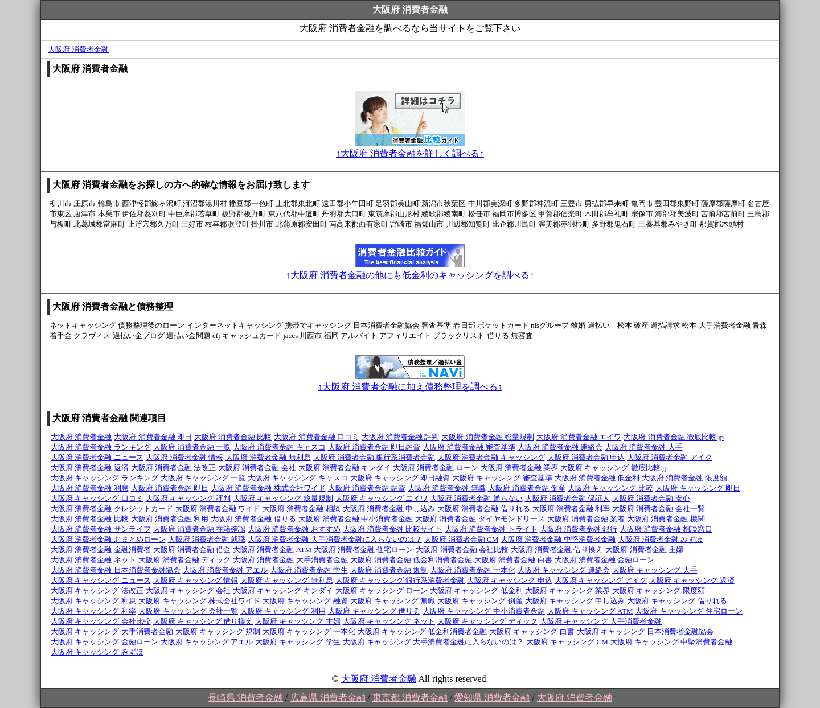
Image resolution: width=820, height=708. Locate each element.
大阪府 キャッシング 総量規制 (283, 498)
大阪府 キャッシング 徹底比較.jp (614, 467)
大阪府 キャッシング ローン (381, 590)
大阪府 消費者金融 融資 (367, 488)
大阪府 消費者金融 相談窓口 (666, 529)
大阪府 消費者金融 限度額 (684, 478)
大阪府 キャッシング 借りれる (677, 600)
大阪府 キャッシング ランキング (104, 478)
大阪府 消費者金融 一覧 (192, 447)
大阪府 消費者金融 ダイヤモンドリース (480, 518)
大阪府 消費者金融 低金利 (597, 478)
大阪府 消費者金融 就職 (207, 539)
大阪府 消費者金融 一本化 (472, 570)
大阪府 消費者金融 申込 (586, 457)
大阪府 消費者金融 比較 (233, 437)
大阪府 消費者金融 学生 (309, 570)
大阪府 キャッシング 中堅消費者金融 (671, 641)
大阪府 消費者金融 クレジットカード (112, 508)
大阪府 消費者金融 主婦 (644, 549)
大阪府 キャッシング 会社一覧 (188, 611)
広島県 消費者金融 (328, 697)
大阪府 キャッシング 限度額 (658, 590)
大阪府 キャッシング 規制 (218, 631)
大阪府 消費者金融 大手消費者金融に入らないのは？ (335, 539)
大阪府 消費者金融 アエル (225, 570)
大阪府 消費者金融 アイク (669, 457)
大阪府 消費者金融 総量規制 (487, 437)
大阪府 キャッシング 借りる (374, 611)
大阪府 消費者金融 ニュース (97, 457)
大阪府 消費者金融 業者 (586, 518)
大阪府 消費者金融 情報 (185, 457)
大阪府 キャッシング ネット (389, 621)
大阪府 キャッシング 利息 (93, 600)
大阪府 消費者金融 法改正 (173, 467)
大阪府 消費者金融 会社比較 (462, 549)
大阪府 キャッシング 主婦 (298, 621)
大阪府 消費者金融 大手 (644, 447)
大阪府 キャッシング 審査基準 (502, 478)
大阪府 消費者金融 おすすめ (294, 529)
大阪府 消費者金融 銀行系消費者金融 (374, 457)
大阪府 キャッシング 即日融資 (400, 478)
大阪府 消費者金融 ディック (184, 559)
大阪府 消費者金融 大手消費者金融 (290, 559)
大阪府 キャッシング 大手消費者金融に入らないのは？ (433, 641)
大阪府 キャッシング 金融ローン (104, 641)
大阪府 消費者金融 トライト (491, 529)
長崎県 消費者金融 (245, 697)
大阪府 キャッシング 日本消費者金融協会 (645, 631)
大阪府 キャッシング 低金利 (476, 590)
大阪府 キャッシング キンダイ (283, 590)
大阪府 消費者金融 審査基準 (469, 447)
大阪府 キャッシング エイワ (381, 498)
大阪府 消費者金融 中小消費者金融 (355, 518)
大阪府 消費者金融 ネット (93, 559)
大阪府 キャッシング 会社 (188, 590)
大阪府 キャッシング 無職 (393, 600)
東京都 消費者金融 (410, 697)
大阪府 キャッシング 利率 (93, 611)
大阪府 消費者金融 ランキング (101, 447)
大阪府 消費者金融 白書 (513, 559)
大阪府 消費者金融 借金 (192, 549)
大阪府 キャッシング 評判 (188, 498)
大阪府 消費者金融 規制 (389, 570)
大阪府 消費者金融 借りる (253, 518)
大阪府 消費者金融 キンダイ (344, 467)
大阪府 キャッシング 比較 (610, 488)
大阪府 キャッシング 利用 (283, 611)
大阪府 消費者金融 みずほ (660, 539)
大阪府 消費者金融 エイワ (579, 437)
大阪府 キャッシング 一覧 (203, 478)
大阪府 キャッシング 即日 (698, 488)
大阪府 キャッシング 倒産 (480, 600)
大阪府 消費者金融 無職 (447, 488)
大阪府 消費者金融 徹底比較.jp (674, 437)
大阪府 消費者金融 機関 (666, 518)
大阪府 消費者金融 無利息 (268, 457)
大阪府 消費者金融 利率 (571, 508)
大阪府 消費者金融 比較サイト (393, 529)
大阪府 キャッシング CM (567, 641)
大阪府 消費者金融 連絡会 (560, 447)
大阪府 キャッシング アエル (207, 641)
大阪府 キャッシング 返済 (692, 580)
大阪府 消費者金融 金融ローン (605, 559)
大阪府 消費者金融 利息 (90, 488)
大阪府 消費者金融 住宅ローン (364, 549)
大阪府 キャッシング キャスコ (298, 478)
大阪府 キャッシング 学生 (298, 641)
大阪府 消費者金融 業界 (520, 467)
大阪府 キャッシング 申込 (509, 580)
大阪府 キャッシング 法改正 (97, 590)
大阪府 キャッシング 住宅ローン (689, 611)
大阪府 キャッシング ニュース (101, 580)
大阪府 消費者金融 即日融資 (374, 447)
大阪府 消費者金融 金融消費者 (101, 549)
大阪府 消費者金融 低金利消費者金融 (411, 559)
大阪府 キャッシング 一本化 (309, 631)
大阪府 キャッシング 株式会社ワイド (199, 600)
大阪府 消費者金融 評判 (401, 437)
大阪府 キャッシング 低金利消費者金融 (422, 631)
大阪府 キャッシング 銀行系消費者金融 (400, 580)
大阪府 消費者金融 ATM (272, 549)
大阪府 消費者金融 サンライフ (101, 529)
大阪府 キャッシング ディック (487, 621)
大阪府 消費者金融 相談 (302, 508)
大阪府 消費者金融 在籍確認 (199, 529)
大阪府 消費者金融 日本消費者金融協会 (116, 570)
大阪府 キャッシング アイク (601, 580)
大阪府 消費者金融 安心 (651, 498)
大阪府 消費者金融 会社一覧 (658, 508)
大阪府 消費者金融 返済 (90, 467)
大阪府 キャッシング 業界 (567, 590)
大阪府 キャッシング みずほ (97, 652)
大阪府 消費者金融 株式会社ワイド (268, 488)
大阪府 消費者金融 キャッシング (491, 457)
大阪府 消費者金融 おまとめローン (108, 539)
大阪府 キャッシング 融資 (305, 600)
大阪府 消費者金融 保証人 (567, 498)
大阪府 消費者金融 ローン (435, 467)
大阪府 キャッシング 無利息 (286, 580)
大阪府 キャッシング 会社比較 (101, 621)
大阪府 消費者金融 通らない (476, 498)
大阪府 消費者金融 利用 (170, 518)
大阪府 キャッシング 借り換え (203, 621)
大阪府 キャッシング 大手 (655, 570)
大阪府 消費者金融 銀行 (579, 529)
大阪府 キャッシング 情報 (196, 580)
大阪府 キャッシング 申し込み (575, 600)
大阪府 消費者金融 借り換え (557, 549)
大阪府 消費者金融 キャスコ (279, 447)
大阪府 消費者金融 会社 (257, 467)
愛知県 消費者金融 (492, 697)
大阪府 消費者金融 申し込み (389, 508)
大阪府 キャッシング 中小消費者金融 (484, 611)
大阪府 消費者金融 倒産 (527, 488)
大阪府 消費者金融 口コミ (316, 437)
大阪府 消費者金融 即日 (153, 437)
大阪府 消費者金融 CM (461, 539)
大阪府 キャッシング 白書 (532, 631)
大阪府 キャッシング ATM (590, 611)
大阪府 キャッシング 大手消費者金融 (601, 621)
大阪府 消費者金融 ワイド (218, 508)
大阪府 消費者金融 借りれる (483, 508)
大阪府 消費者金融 (78, 49)
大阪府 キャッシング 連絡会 (564, 570)
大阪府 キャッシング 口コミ (97, 498)
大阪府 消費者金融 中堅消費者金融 (558, 539)
